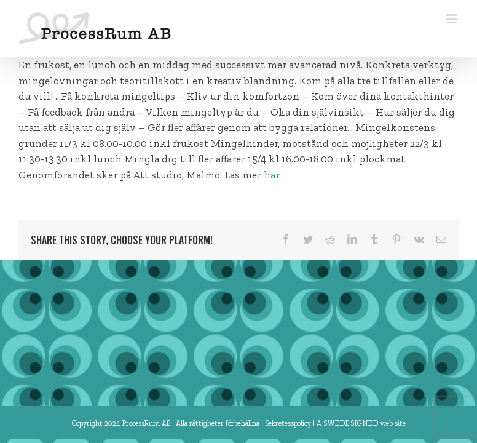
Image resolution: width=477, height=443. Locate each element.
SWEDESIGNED (351, 423)
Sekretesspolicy (289, 423)
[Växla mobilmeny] (452, 18)
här (272, 175)
